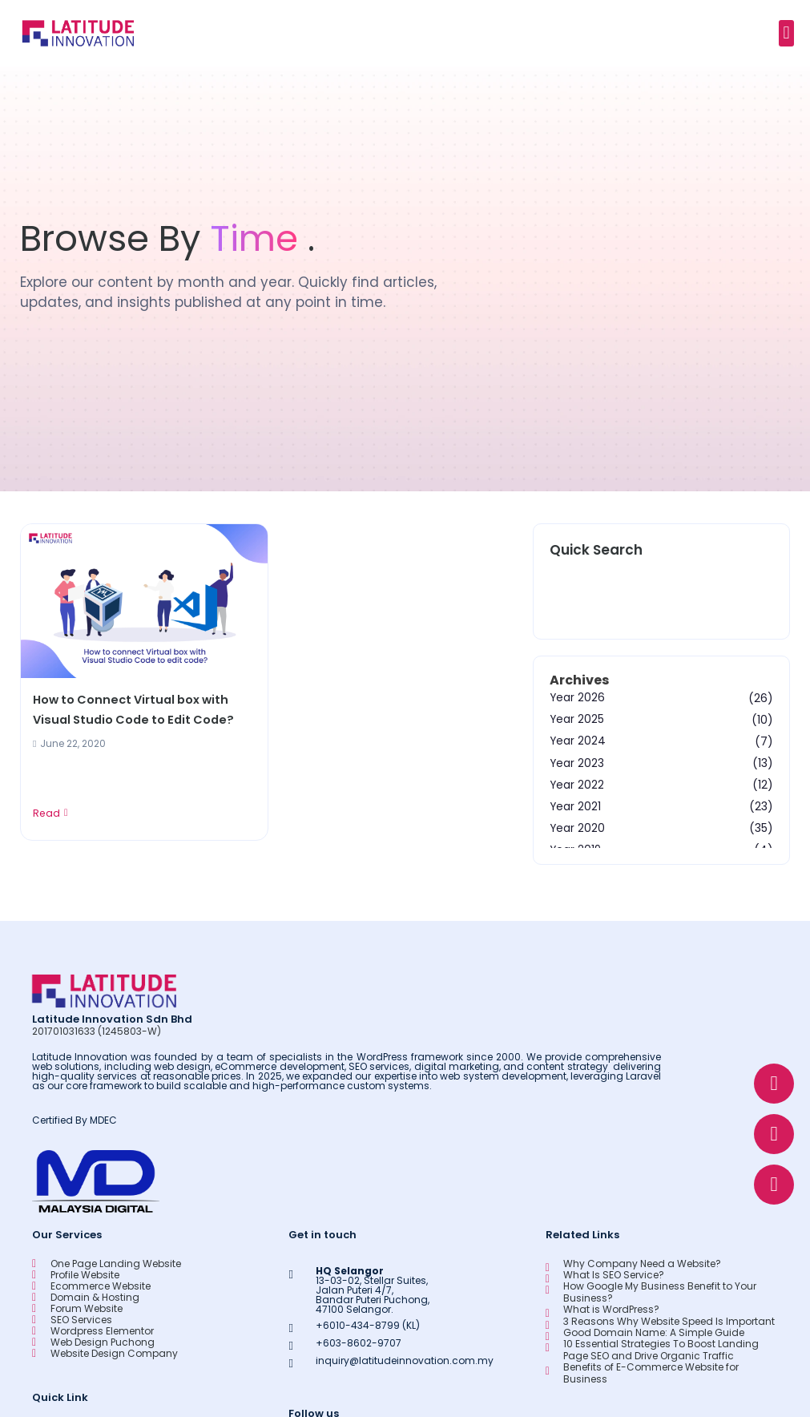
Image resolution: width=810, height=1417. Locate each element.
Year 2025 (577, 720)
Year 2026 (578, 698)
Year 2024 (578, 741)
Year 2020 (578, 828)
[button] (786, 33)
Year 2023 (577, 763)
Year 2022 (577, 785)
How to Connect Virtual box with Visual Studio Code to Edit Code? (138, 710)
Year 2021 (576, 806)
